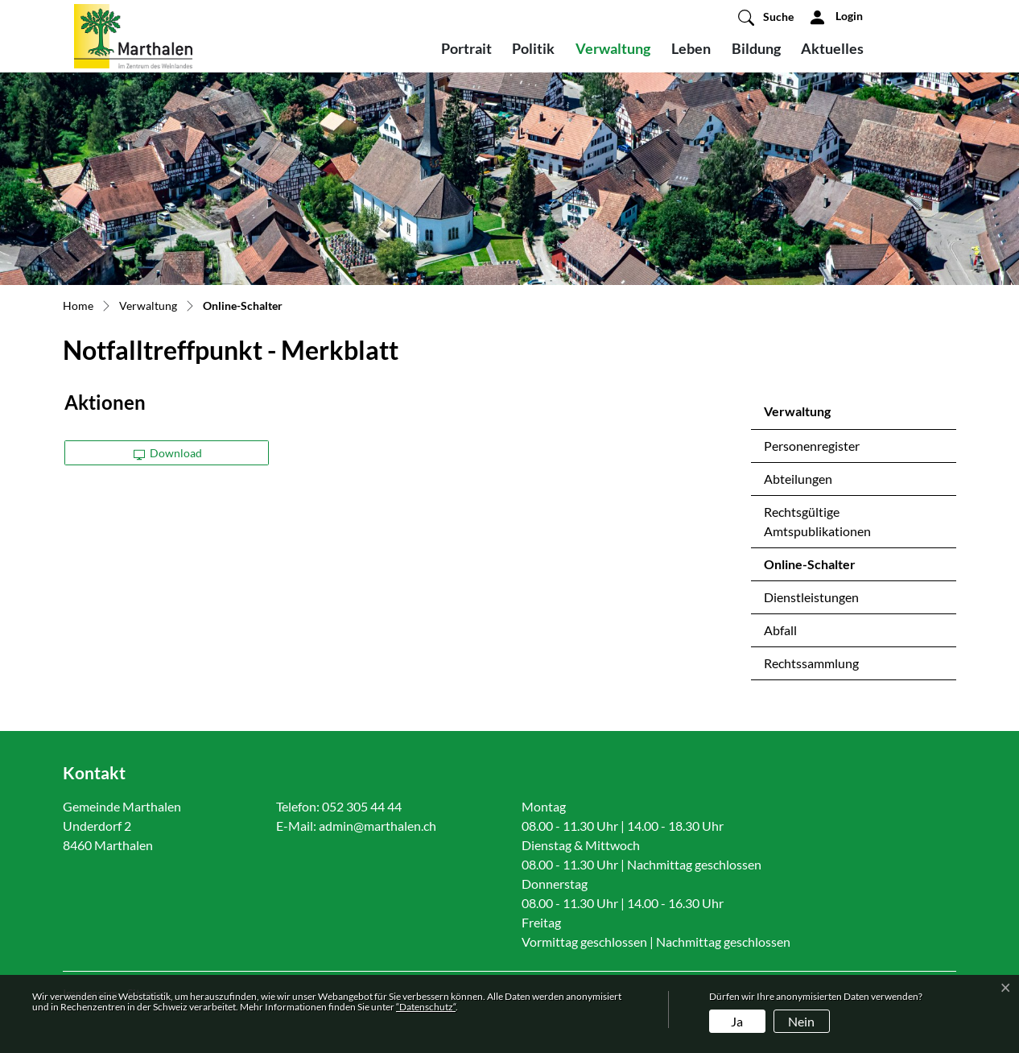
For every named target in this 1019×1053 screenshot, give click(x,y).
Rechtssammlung (811, 663)
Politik (533, 48)
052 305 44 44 (362, 806)
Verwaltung (613, 48)
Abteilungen (798, 478)
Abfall (780, 630)
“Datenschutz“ (426, 1007)
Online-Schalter (809, 568)
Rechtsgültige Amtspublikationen (817, 521)
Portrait (466, 48)
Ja (737, 1021)
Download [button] (168, 453)
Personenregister (812, 445)
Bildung (756, 48)
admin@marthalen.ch (377, 825)
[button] (766, 17)
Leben (691, 48)
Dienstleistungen (811, 597)
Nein (801, 1021)
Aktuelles (832, 48)
